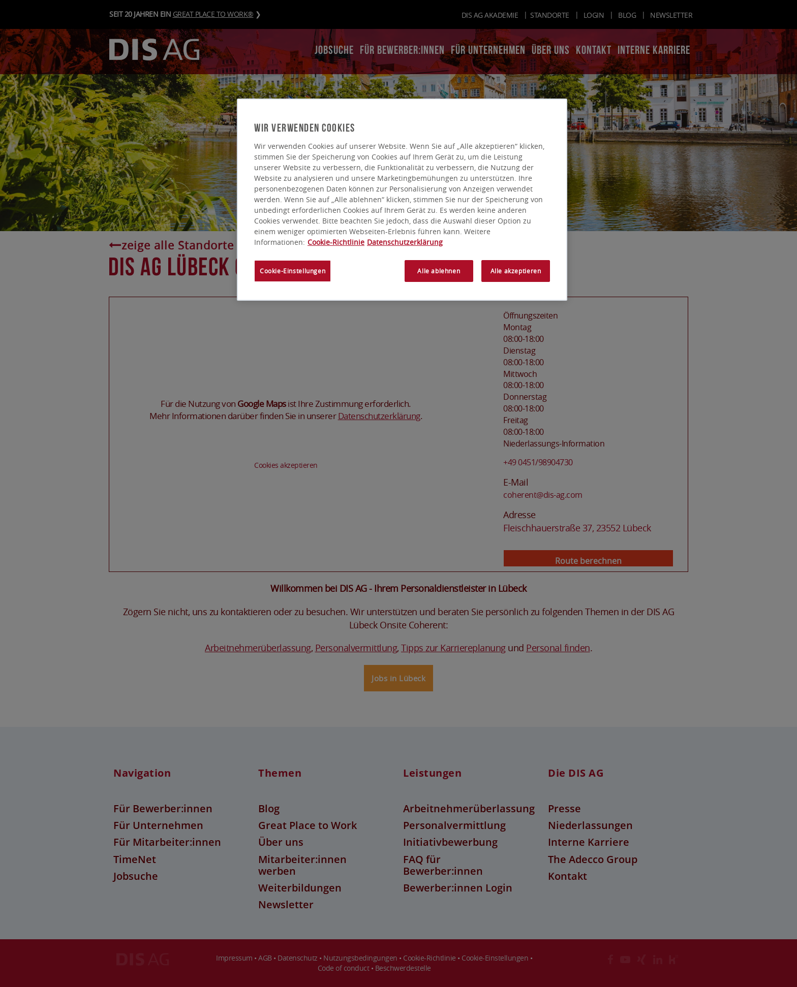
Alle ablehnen (438, 271)
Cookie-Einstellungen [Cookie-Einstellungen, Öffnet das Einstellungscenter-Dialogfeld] (292, 271)
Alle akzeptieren (516, 271)
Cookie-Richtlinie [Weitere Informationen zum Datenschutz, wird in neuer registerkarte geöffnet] (336, 242)
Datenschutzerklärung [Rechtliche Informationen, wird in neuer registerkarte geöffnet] (405, 242)
